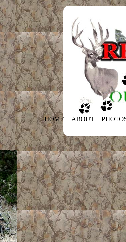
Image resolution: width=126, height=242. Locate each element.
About (82, 119)
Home (54, 119)
